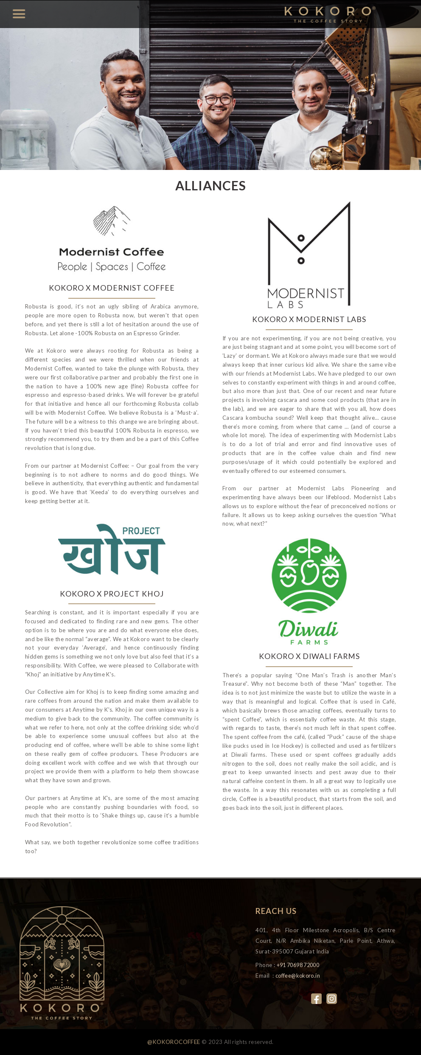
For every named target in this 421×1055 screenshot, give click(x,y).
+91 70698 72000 (301, 965)
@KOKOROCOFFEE (174, 1042)
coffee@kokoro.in (298, 975)
